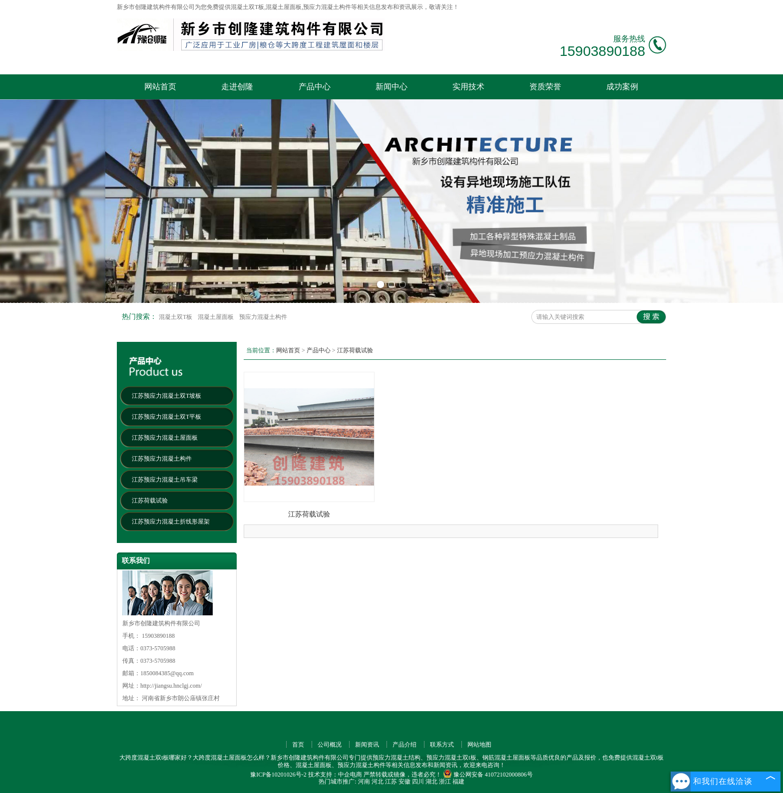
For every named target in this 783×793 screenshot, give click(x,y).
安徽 (404, 781)
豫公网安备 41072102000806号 (488, 774)
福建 (458, 781)
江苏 (391, 781)
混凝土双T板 (176, 316)
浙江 (445, 781)
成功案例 (622, 86)
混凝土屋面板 (216, 316)
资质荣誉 (545, 86)
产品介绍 (404, 744)
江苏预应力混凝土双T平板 (166, 416)
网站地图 (479, 744)
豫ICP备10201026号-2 (278, 774)
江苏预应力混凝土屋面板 (165, 437)
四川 (418, 781)
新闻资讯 (367, 744)
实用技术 (468, 86)
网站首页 (160, 86)
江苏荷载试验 (150, 500)
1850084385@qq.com (167, 673)
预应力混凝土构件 (263, 316)
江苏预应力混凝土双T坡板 (166, 395)
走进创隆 (237, 86)
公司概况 (330, 744)
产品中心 (315, 86)
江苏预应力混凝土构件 (162, 458)
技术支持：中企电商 (335, 774)
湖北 (431, 781)
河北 (378, 781)
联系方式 (442, 744)
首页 (298, 744)
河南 (364, 781)
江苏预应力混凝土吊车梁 (165, 479)
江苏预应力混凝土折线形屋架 (171, 521)
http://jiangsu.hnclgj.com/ (171, 685)
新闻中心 (391, 86)
